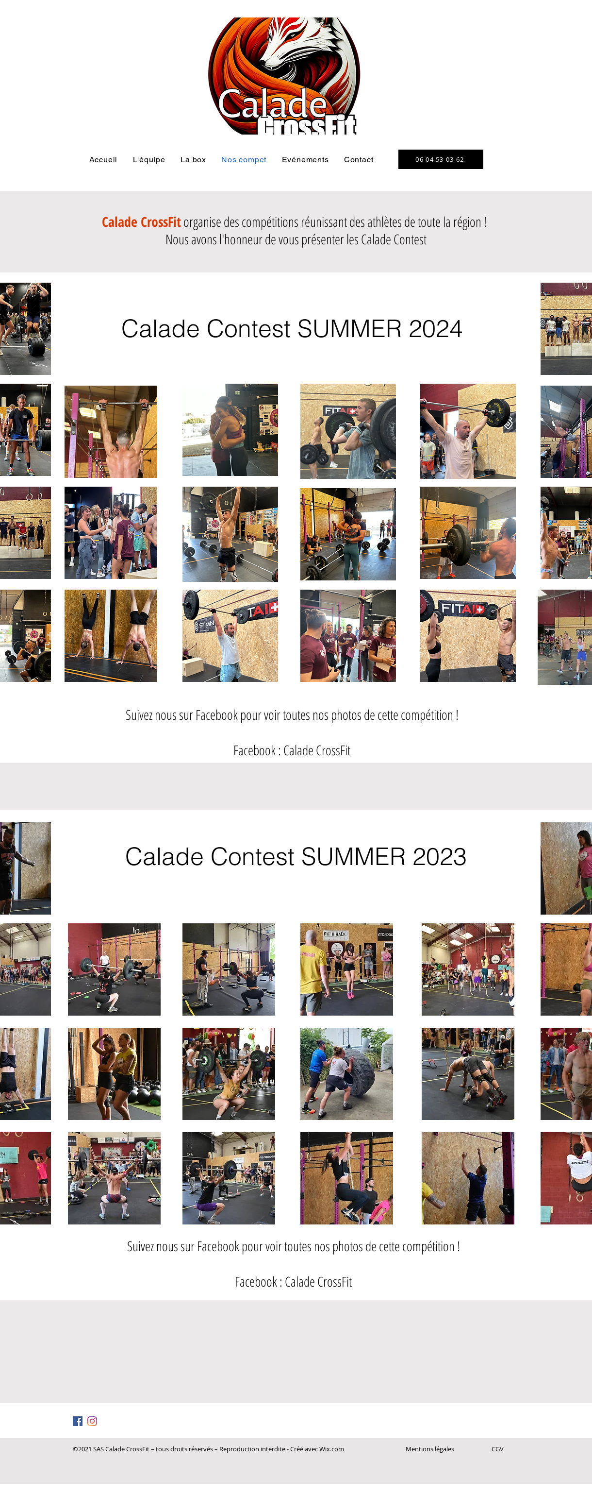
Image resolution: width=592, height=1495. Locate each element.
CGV (498, 1448)
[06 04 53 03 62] (440, 159)
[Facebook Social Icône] (77, 1421)
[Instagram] (92, 1421)
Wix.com (331, 1448)
